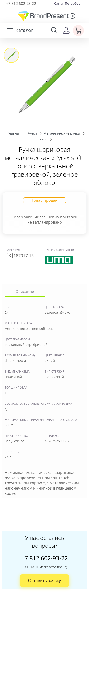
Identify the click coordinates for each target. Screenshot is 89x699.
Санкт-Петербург (68, 3)
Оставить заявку (44, 580)
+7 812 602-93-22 (21, 3)
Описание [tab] (24, 291)
